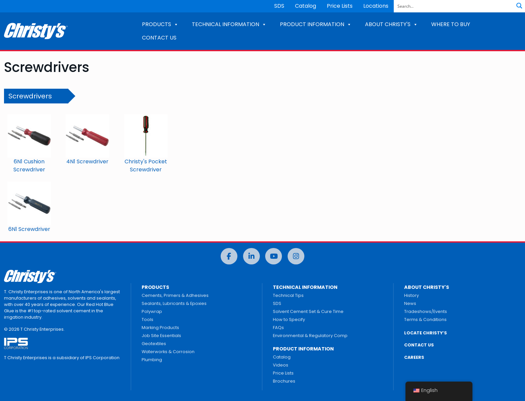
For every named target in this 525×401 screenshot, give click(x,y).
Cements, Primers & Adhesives (175, 295)
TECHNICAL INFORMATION (229, 24)
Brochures (284, 381)
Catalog (305, 6)
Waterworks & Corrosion (168, 351)
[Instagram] (296, 256)
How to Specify (289, 319)
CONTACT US (159, 38)
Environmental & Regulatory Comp (310, 335)
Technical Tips (288, 295)
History (411, 295)
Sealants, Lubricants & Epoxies (174, 303)
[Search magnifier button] (519, 5)
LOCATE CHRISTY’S (425, 333)
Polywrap (152, 311)
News (410, 303)
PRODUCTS (160, 24)
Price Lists (340, 6)
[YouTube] (273, 256)
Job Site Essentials (161, 335)
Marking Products (160, 327)
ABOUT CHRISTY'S (391, 24)
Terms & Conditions (425, 319)
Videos (280, 365)
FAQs (278, 327)
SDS (279, 6)
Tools (147, 319)
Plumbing (152, 360)
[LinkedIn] (251, 256)
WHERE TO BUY (450, 24)
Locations (375, 6)
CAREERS (414, 357)
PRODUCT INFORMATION (316, 24)
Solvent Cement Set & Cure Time (308, 311)
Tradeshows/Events (425, 311)
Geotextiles (154, 343)
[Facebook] (229, 256)
